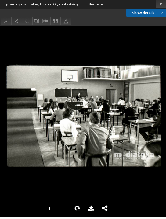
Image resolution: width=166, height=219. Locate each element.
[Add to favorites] (27, 21)
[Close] (161, 4)
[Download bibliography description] (45, 21)
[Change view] (36, 21)
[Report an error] (66, 21)
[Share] (16, 21)
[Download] (6, 21)
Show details (148, 13)
